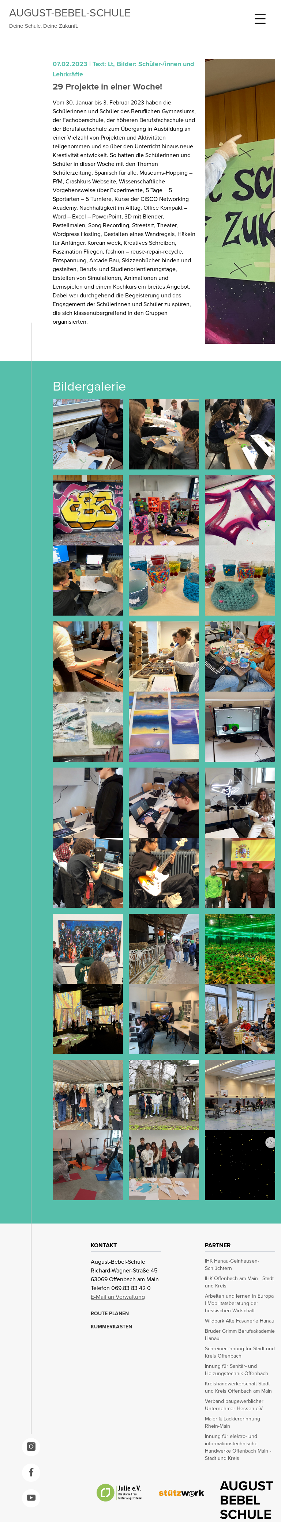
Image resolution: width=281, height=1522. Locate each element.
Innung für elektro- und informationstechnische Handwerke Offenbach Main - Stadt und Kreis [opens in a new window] (238, 1447)
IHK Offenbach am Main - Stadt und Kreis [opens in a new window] (239, 1282)
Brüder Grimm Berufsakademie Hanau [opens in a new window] (240, 1335)
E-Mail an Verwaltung (118, 1297)
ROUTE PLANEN (110, 1313)
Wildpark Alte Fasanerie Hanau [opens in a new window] (239, 1321)
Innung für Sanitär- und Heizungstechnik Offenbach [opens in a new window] (236, 1370)
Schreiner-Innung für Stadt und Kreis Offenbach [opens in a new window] (240, 1352)
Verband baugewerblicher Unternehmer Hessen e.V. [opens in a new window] (234, 1405)
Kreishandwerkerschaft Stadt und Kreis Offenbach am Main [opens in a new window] (238, 1387)
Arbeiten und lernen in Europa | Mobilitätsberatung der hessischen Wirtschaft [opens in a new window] (239, 1303)
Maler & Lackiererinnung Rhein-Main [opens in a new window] (232, 1422)
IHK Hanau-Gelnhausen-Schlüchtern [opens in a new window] (232, 1264)
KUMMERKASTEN (111, 1327)
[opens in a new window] (31, 1447)
